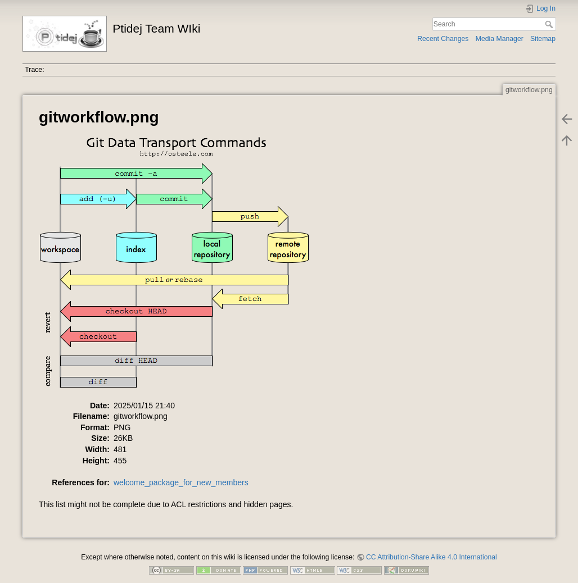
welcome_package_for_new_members (181, 482)
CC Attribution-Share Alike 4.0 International (431, 557)
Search (550, 24)
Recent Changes (442, 39)
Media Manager (499, 39)
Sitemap (543, 39)
